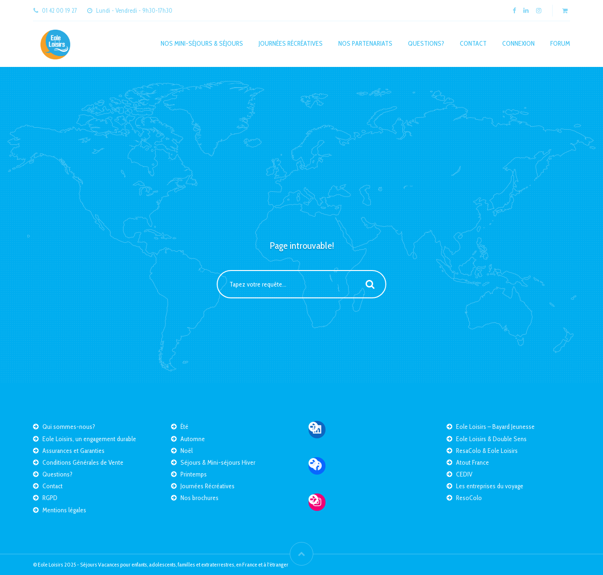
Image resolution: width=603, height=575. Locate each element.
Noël (186, 450)
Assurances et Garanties (73, 450)
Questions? (426, 43)
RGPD (49, 497)
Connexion (518, 43)
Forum (560, 43)
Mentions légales (64, 510)
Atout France (472, 462)
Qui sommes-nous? (68, 426)
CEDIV (464, 474)
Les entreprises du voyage (489, 486)
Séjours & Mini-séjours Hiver (217, 462)
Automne (192, 439)
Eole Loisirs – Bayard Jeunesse (495, 426)
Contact (473, 43)
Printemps (193, 474)
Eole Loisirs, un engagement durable (89, 439)
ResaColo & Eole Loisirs (487, 450)
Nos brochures (199, 497)
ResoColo (469, 497)
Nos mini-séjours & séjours (202, 43)
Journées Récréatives (291, 43)
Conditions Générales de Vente (82, 462)
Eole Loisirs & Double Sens (491, 439)
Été (184, 426)
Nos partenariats (365, 43)
